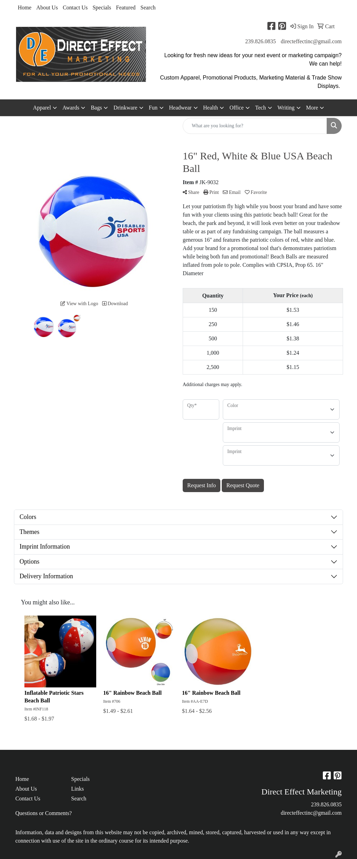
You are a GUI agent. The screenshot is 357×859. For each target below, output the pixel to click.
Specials (101, 7)
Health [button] (210, 108)
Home (24, 7)
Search (148, 7)
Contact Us (75, 7)
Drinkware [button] (125, 108)
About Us (47, 7)
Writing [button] (286, 108)
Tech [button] (260, 108)
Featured (126, 7)
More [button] (312, 108)
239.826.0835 (260, 41)
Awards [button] (70, 108)
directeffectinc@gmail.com (311, 41)
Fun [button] (153, 108)
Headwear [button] (180, 108)
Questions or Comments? (43, 813)
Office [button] (236, 108)
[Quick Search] (255, 126)
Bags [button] (96, 108)
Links (77, 789)
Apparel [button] (42, 108)
